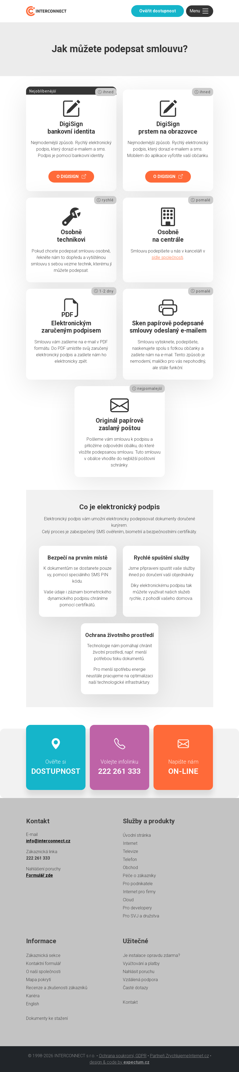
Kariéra (33, 995)
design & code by (119, 1062)
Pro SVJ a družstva (141, 915)
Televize (130, 851)
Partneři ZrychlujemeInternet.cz (179, 1055)
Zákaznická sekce (43, 955)
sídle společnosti (167, 257)
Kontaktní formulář (43, 963)
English (32, 1003)
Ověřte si (55, 757)
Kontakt (130, 1002)
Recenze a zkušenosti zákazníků (56, 987)
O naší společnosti (43, 971)
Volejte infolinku (119, 757)
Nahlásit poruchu (138, 971)
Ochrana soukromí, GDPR (123, 1055)
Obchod (130, 867)
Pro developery (137, 907)
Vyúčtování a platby (141, 963)
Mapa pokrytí (38, 979)
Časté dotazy (135, 987)
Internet (130, 843)
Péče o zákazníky (139, 875)
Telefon (130, 859)
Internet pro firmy (139, 891)
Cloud (128, 899)
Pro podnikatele (138, 883)
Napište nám (183, 757)
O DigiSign (71, 176)
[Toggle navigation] (199, 11)
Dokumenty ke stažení (47, 1018)
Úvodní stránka (137, 835)
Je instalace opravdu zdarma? (151, 955)
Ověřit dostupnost (157, 10)
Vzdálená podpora (140, 979)
